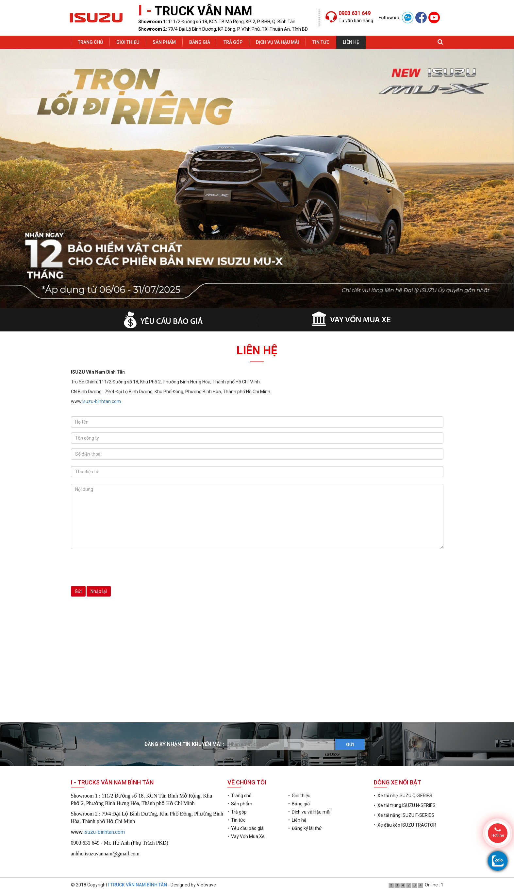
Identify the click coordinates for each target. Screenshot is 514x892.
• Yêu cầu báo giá (245, 828)
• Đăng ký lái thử (305, 828)
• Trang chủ (239, 795)
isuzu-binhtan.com (101, 401)
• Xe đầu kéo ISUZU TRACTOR (405, 825)
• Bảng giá (299, 803)
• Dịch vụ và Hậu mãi (309, 812)
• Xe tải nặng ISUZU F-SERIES (404, 815)
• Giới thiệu (299, 795)
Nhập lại (99, 591)
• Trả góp (237, 812)
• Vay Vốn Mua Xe (246, 836)
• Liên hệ (297, 820)
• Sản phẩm (239, 803)
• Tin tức (236, 820)
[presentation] (120, 567)
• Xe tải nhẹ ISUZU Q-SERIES (403, 795)
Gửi (78, 591)
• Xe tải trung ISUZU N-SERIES (405, 805)
